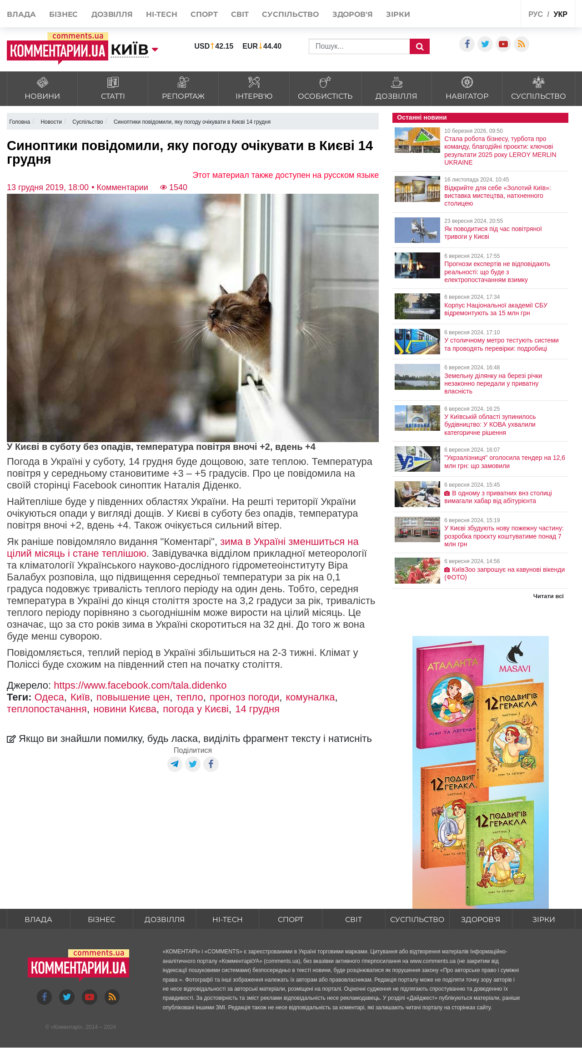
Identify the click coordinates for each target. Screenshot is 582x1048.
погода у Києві (196, 709)
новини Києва (124, 709)
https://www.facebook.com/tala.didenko (140, 685)
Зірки (398, 14)
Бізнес (63, 14)
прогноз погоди (244, 697)
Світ (240, 14)
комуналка (310, 697)
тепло (189, 697)
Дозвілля (112, 14)
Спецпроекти (492, 13)
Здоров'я (352, 14)
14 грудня (257, 709)
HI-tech (161, 14)
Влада (21, 14)
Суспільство (290, 14)
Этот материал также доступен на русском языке (285, 175)
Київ (80, 697)
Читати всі (548, 596)
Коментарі (67, 1027)
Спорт (204, 14)
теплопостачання (47, 709)
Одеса (49, 697)
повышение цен (133, 697)
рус (535, 14)
